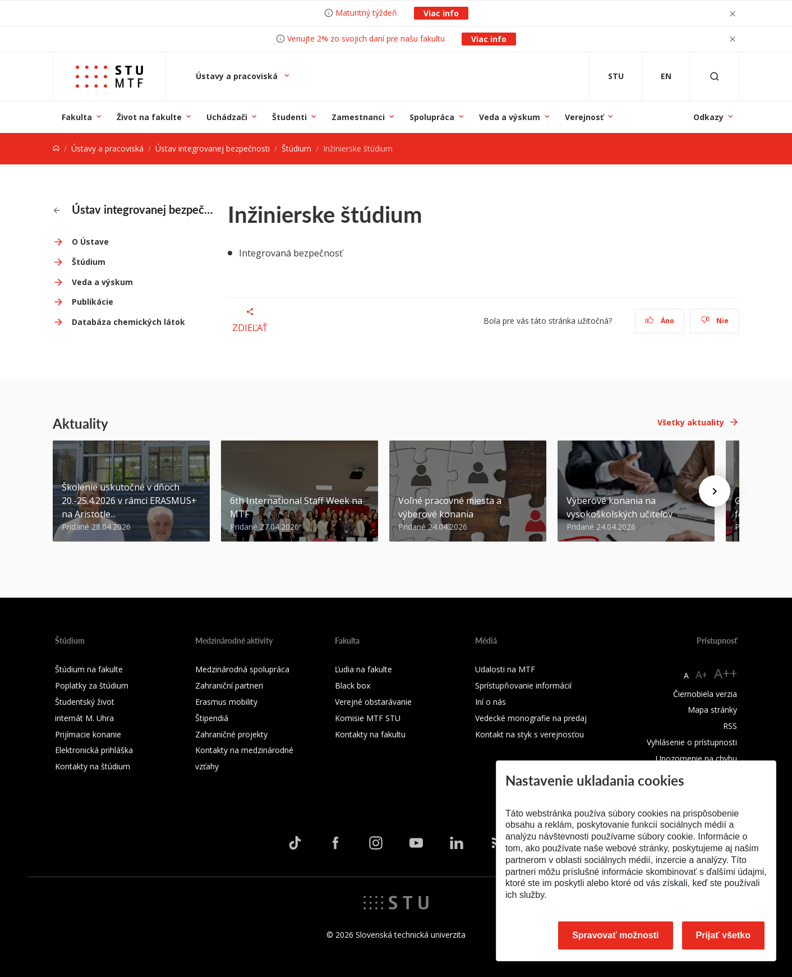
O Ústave (90, 241)
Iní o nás (490, 701)
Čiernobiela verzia (705, 694)
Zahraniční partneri (229, 685)
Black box (352, 685)
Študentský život (84, 701)
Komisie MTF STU (367, 718)
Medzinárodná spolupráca (242, 669)
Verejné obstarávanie (373, 701)
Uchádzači (226, 117)
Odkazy (708, 117)
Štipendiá (211, 718)
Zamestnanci (358, 117)
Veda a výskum (509, 117)
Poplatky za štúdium (91, 685)
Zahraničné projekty (231, 734)
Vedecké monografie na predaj (531, 718)
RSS (730, 726)
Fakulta (77, 117)
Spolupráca (431, 117)
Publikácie (92, 301)
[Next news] (714, 491)
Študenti (289, 117)
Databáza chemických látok (128, 322)
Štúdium (296, 148)
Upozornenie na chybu (696, 758)
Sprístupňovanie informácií (523, 685)
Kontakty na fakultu (370, 734)
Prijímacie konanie (88, 734)
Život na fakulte (149, 117)
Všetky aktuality (690, 422)
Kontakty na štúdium (92, 766)
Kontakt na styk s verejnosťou (529, 734)
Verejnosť (584, 117)
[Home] (56, 148)
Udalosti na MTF (505, 669)
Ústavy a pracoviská (238, 76)
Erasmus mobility (226, 701)
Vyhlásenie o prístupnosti (692, 742)
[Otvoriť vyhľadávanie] (714, 76)
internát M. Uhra (84, 718)
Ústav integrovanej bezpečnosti (212, 148)
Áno (660, 320)
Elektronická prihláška (94, 750)
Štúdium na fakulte (89, 669)
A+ (701, 674)
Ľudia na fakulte (363, 669)
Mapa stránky (712, 709)
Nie (715, 320)
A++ (725, 673)
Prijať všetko (723, 935)
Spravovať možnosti (615, 935)
